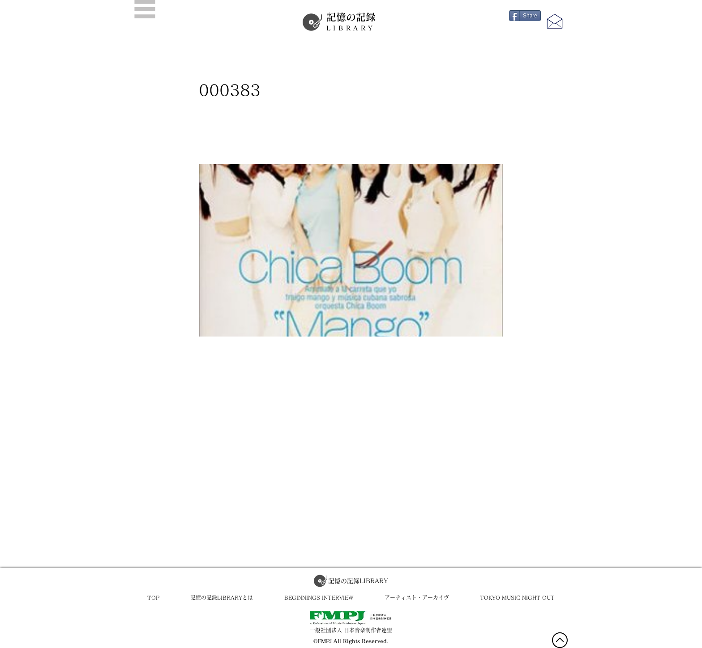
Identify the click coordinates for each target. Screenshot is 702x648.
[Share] (525, 15)
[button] (144, 9)
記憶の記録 (351, 22)
